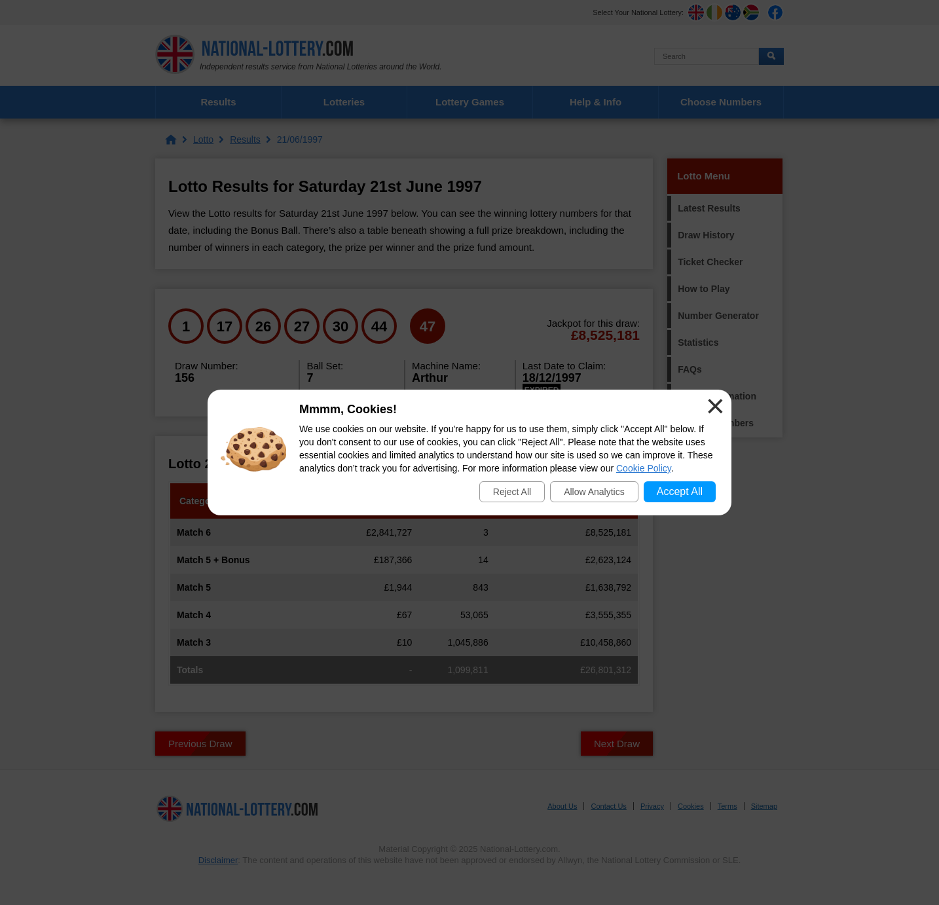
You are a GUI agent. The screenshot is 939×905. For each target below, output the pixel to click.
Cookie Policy (643, 468)
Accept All (680, 491)
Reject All (512, 492)
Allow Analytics (594, 492)
